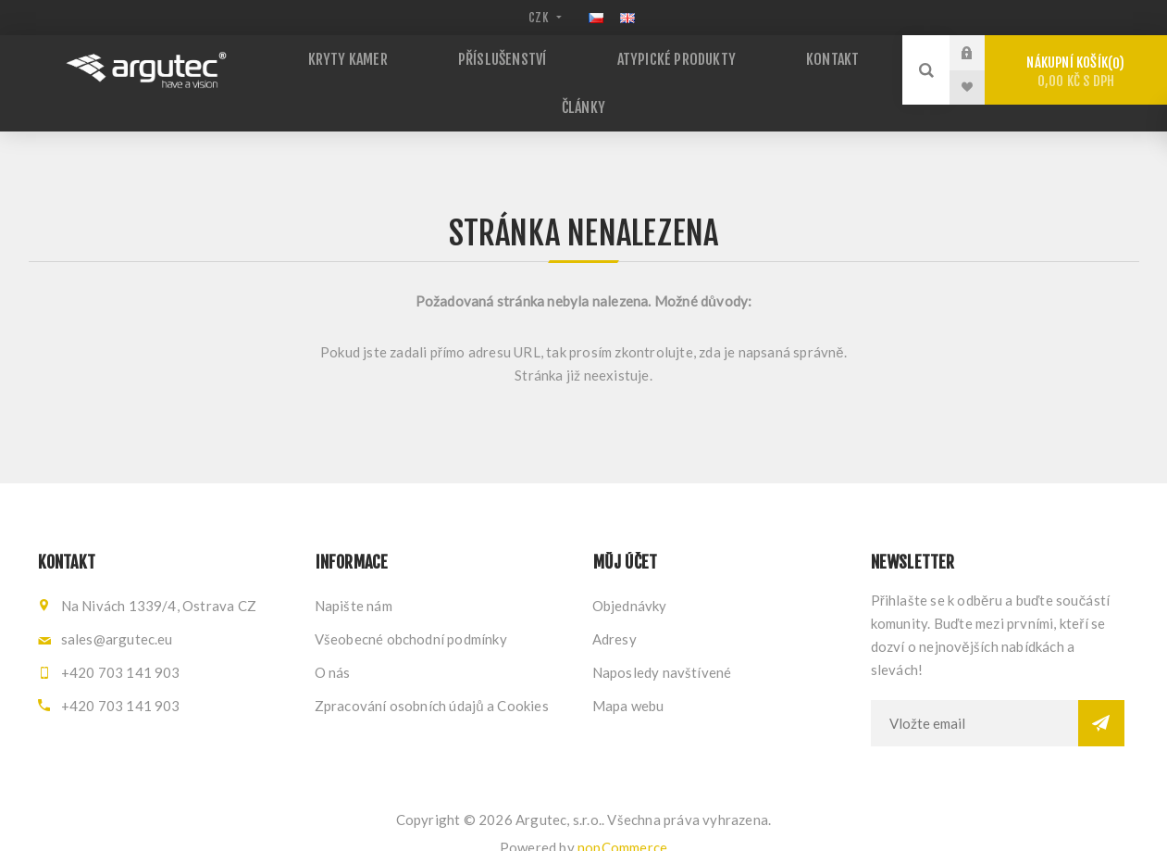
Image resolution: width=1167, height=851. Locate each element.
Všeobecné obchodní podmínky (411, 612)
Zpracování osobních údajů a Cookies (432, 678)
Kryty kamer (375, 55)
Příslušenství (511, 55)
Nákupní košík (1075, 72)
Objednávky (629, 578)
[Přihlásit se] (974, 696)
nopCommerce (622, 820)
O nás (333, 645)
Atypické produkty (668, 55)
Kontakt (806, 55)
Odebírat (1101, 696)
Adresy (614, 612)
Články (583, 89)
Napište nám (353, 578)
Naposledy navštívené (662, 645)
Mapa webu (628, 678)
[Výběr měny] (543, 17)
